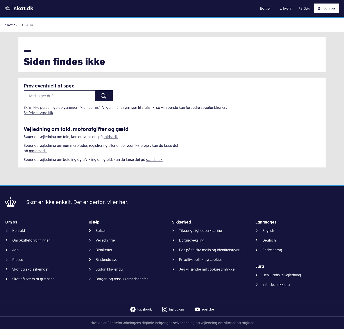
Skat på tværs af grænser (33, 279)
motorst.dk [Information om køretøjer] (38, 151)
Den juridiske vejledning (281, 275)
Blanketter (104, 250)
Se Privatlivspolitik (38, 113)
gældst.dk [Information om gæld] (154, 160)
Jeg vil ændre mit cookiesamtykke (207, 269)
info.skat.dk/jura (276, 285)
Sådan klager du (109, 269)
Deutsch (269, 240)
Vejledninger (106, 240)
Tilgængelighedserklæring (200, 231)
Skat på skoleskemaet (30, 269)
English (268, 231)
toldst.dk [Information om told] (111, 137)
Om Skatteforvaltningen (31, 240)
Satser (101, 231)
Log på (325, 8)
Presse (17, 260)
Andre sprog (272, 250)
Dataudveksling (191, 240)
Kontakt (18, 231)
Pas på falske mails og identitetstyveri (209, 250)
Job (15, 250)
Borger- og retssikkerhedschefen (122, 279)
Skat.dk (11, 25)
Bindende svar (107, 260)
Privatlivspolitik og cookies (200, 260)
